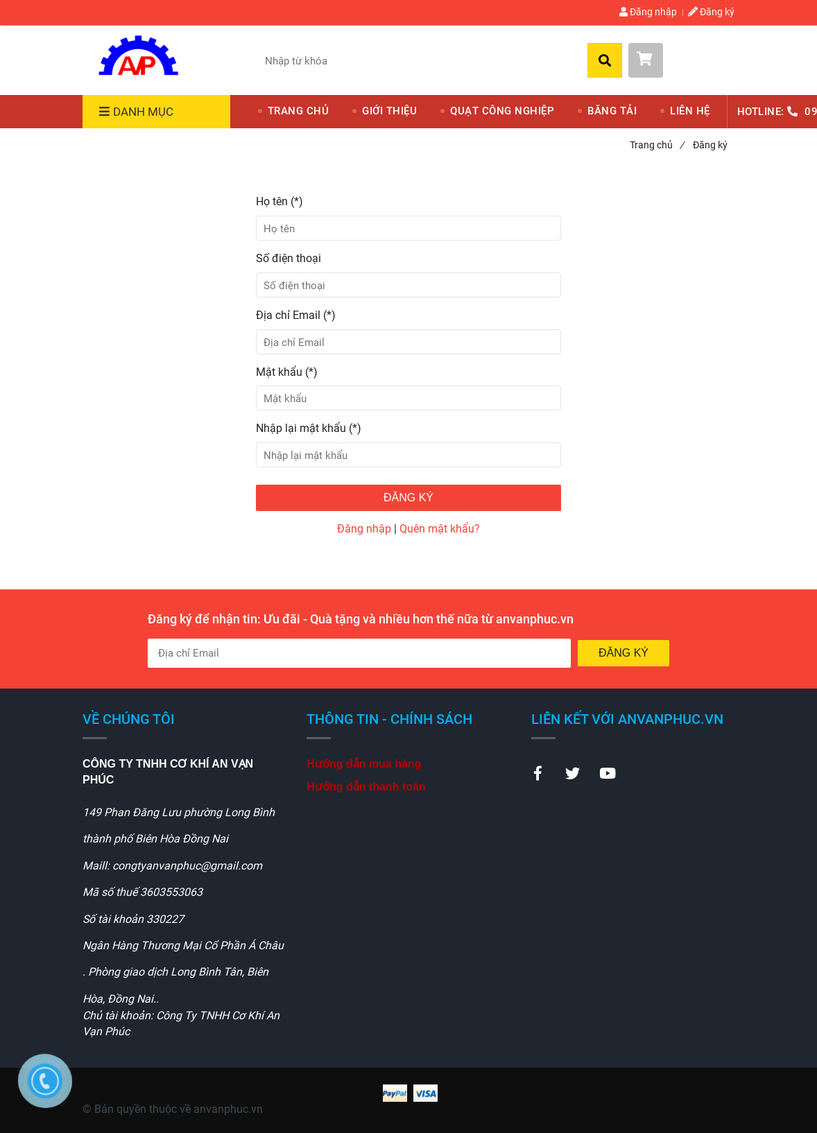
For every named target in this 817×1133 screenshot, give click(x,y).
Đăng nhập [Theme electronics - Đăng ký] (648, 11)
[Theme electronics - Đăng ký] (138, 58)
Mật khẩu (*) (287, 372)
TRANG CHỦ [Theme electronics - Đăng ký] (298, 111)
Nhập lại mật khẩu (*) (308, 428)
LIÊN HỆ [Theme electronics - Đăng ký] (690, 111)
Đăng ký (408, 497)
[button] (681, 60)
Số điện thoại (288, 258)
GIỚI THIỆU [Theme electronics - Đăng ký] (389, 111)
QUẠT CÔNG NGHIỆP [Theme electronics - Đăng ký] (502, 111)
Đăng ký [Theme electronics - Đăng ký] (711, 11)
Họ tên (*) (279, 201)
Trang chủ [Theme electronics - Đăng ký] (657, 144)
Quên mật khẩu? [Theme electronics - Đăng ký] (439, 528)
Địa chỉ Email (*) (296, 315)
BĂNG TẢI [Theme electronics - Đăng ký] (612, 111)
